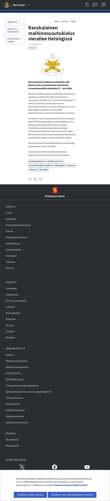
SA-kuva (9, 325)
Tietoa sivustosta (14, 397)
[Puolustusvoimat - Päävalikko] (21, 5)
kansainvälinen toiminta (41, 165)
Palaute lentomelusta (16, 360)
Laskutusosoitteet (15, 416)
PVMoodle (11, 319)
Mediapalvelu (12, 445)
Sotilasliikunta (13, 243)
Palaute (9, 354)
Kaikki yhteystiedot (15, 410)
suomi (57, 21)
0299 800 (11, 379)
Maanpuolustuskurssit (17, 237)
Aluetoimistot (13, 404)
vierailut (33, 170)
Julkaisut (10, 306)
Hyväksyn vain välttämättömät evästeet (72, 494)
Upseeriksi (11, 218)
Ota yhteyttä (12, 439)
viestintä (44, 170)
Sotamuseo (11, 255)
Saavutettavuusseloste (17, 422)
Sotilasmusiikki (13, 249)
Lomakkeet (11, 288)
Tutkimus (10, 261)
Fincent (9, 231)
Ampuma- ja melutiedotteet (13, 30)
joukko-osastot (55, 161)
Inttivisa (10, 331)
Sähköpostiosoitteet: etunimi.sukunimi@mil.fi (28, 391)
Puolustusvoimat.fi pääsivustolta (70, 485)
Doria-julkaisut (13, 313)
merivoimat (60, 165)
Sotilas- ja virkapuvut (16, 300)
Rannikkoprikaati (37, 161)
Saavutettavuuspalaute (17, 367)
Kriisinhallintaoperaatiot (18, 225)
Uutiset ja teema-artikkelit (13, 40)
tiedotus (71, 165)
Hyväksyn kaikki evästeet (30, 494)
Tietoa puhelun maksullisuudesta (22, 385)
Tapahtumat (12, 22)
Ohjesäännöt (12, 294)
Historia (10, 268)
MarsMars (10, 337)
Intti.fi (9, 212)
